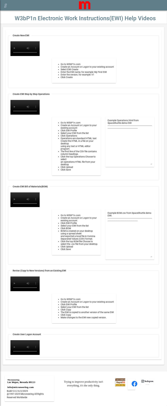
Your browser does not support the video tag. (25, 107)
